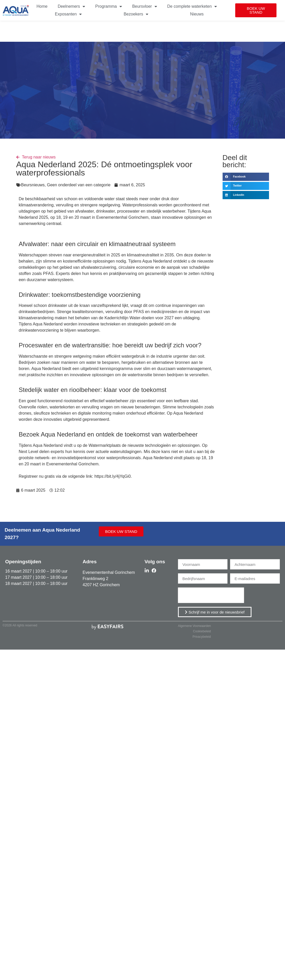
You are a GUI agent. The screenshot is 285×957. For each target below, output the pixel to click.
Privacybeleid (201, 637)
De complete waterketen (192, 6)
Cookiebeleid (202, 631)
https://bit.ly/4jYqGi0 (112, 476)
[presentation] (211, 595)
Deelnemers (71, 6)
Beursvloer (144, 6)
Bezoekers (136, 14)
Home (42, 6)
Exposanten (68, 14)
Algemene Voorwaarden (194, 626)
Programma (108, 6)
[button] (255, 10)
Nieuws (196, 14)
